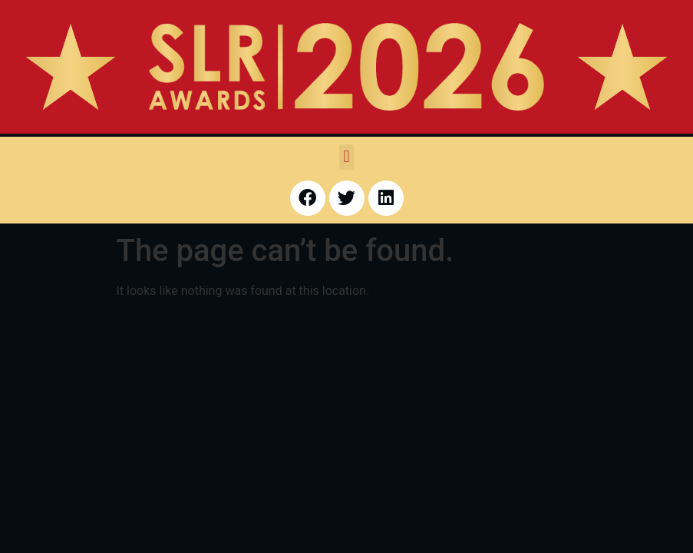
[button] (346, 157)
